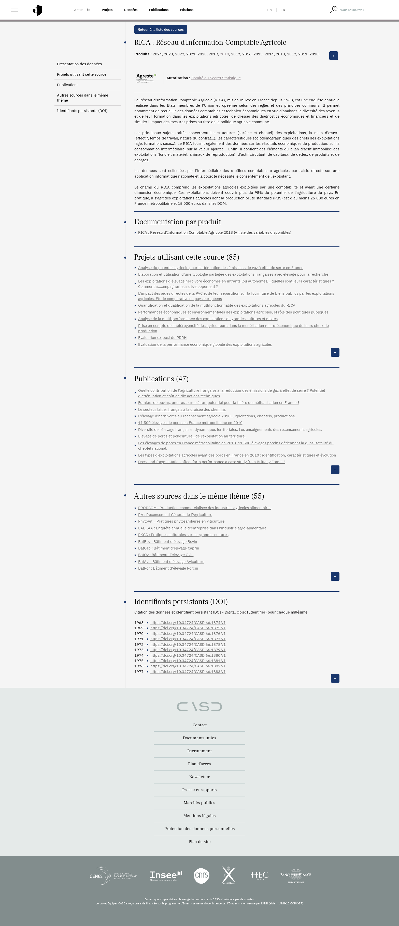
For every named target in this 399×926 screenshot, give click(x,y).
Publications (158, 10)
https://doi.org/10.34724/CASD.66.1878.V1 (188, 644)
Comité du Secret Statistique (216, 77)
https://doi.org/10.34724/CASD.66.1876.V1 (188, 633)
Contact (200, 725)
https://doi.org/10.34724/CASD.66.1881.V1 (188, 660)
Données (130, 10)
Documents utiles (199, 738)
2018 (224, 54)
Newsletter (199, 777)
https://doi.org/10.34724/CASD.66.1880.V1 (188, 655)
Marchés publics (199, 803)
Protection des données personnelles (199, 828)
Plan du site (200, 841)
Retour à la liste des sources (161, 29)
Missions (186, 10)
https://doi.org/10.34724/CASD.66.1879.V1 (188, 649)
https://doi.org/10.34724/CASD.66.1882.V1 (188, 666)
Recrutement (199, 751)
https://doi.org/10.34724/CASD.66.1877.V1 (188, 638)
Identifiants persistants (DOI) (82, 110)
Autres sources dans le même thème (82, 98)
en (269, 9)
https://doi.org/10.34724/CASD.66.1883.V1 (188, 671)
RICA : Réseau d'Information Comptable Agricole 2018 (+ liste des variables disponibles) (214, 232)
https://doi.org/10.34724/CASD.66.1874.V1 (188, 622)
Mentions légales (199, 816)
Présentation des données (79, 63)
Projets (107, 10)
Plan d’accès (199, 764)
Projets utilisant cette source (81, 74)
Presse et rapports (199, 790)
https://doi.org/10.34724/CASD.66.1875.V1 (188, 627)
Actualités (82, 10)
